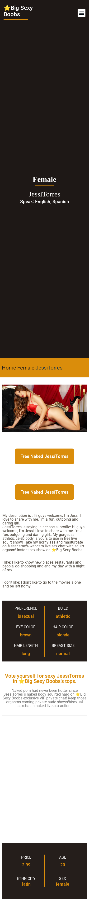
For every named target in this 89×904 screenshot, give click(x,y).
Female (25, 368)
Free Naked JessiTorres (44, 456)
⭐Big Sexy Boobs (18, 11)
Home (9, 368)
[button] (81, 13)
